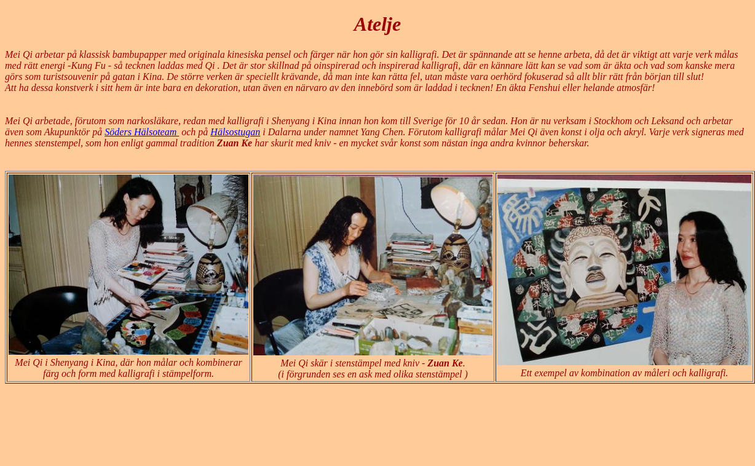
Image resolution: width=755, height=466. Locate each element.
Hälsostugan (235, 132)
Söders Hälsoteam (142, 132)
